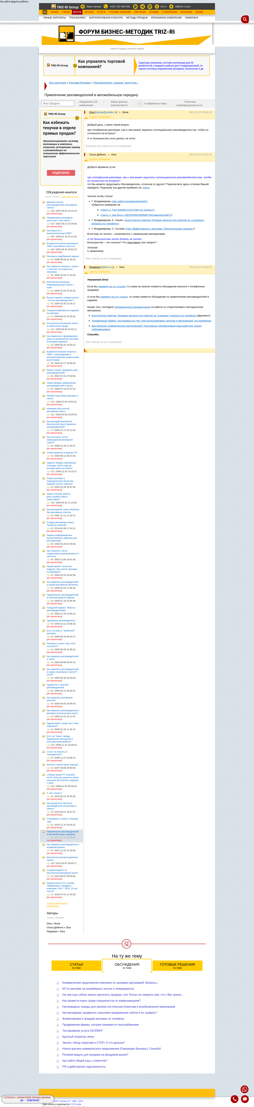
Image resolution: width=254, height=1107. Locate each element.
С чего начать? (54, 793)
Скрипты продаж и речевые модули (127, 48)
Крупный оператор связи (78, 1036)
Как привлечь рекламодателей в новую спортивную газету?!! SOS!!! (62, 672)
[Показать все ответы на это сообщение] (108, 146)
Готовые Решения (120, 12)
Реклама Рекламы (80, 82)
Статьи (66, 12)
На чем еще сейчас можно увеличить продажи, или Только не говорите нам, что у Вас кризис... (123, 994)
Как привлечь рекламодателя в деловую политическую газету (63, 711)
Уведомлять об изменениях (88, 103)
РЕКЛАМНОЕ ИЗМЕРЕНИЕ (166, 17)
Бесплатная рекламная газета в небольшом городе (62, 324)
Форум (77, 12)
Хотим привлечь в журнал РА (62, 452)
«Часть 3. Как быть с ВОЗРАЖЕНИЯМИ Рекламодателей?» (135, 214)
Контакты (186, 12)
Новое (55, 12)
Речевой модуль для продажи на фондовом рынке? (95, 1054)
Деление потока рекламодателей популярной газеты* (62, 205)
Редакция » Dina (56, 931)
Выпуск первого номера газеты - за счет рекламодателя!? (63, 299)
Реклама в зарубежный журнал (63, 256)
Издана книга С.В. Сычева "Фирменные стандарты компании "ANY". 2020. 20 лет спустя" (62, 887)
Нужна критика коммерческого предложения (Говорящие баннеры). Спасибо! (111, 1048)
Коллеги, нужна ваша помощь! (62, 764)
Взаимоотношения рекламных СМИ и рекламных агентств (62, 244)
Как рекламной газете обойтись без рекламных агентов (63, 510)
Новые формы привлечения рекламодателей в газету (61, 384)
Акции (199, 12)
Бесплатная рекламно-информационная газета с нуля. (60, 285)
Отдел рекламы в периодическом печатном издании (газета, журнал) (60, 481)
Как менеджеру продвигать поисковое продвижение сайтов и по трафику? (109, 1012)
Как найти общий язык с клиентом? (84, 1060)
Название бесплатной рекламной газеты (58, 410)
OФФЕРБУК (191, 17)
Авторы (89, 12)
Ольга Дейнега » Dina (59, 927)
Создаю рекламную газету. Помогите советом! (60, 523)
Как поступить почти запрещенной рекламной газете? (60, 440)
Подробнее (33, 1100)
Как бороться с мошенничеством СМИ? (59, 232)
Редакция (94, 267)
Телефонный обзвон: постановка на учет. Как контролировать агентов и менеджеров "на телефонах (151, 320)
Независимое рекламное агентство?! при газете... (60, 219)
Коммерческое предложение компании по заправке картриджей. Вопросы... (110, 982)
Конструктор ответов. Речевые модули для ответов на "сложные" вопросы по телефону (144, 315)
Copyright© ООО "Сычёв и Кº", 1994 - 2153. (63, 1101)
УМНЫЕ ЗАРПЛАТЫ (54, 17)
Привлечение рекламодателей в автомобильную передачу (62, 833)
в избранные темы (156, 103)
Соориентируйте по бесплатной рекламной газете (62, 871)
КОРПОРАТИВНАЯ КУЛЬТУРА (106, 17)
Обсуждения (127, 966)
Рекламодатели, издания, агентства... (116, 82)
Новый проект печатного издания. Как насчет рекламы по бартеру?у (62, 569)
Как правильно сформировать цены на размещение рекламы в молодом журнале (63, 339)
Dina (91, 112)
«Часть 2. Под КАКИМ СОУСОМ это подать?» (127, 209)
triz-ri (163, 6)
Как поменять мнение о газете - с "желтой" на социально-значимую (63, 269)
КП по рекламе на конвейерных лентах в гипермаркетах (98, 988)
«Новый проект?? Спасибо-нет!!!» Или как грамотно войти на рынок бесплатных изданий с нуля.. (63, 778)
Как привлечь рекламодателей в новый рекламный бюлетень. (63, 583)
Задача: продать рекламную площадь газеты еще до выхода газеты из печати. (61, 465)
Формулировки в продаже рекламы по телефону (93, 1018)
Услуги (101, 12)
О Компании (169, 12)
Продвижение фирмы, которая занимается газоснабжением (100, 1024)
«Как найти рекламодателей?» (129, 201)
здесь (146, 187)
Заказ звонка (93, 6)
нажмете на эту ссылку (111, 286)
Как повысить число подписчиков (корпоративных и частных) (63, 553)
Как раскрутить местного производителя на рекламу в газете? (61, 806)
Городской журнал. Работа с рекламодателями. (61, 609)
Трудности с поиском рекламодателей (57, 686)
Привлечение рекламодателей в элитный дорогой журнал (62, 596)
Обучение (140, 12)
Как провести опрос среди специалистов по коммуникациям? (101, 1000)
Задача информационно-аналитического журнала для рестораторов (62, 538)
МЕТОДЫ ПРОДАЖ (137, 17)
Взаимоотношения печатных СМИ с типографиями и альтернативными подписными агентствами (63, 355)
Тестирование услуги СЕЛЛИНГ (82, 1030)
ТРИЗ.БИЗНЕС (77, 17)
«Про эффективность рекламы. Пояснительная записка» (159, 228)
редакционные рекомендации (132, 306)
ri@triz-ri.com (182, 6)
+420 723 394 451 (119, 6)
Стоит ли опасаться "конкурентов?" (57, 753)
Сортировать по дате (69, 197)
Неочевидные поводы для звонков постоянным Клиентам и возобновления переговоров (118, 1006)
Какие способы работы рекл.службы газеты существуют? (58, 497)
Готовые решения (177, 966)
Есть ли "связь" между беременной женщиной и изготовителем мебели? (60, 739)
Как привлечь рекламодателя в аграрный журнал (63, 845)
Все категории (57, 82)
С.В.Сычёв (76, 1104)
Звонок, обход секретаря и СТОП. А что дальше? (93, 1042)
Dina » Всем (53, 923)
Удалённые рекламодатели (61, 620)
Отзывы (154, 12)
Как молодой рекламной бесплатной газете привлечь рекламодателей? (61, 424)
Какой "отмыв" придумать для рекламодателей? (62, 371)
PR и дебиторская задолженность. (84, 1066)
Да (21, 1100)
